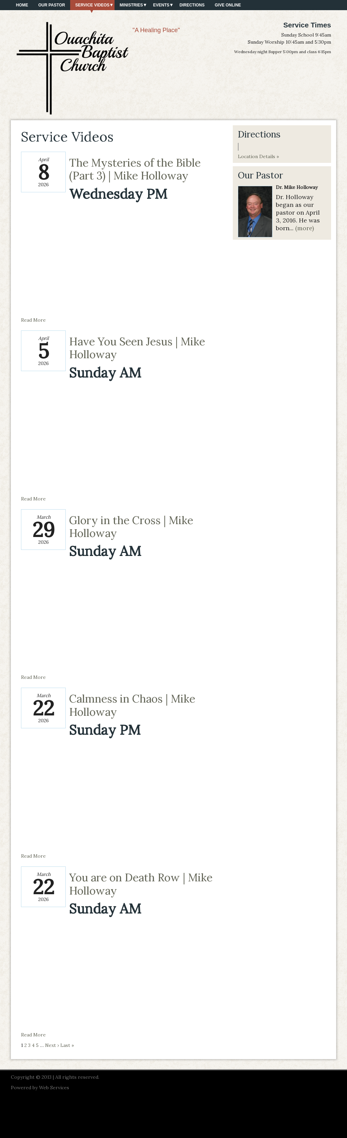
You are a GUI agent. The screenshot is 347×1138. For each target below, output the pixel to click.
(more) (304, 228)
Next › (52, 1045)
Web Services (54, 1088)
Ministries (131, 5)
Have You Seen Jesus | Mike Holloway (137, 348)
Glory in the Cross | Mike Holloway (131, 526)
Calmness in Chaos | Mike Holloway (132, 705)
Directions (192, 5)
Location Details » (258, 156)
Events (161, 5)
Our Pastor (51, 5)
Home (22, 5)
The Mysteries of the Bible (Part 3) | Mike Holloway (135, 169)
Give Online (228, 5)
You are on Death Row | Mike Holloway (140, 884)
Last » (67, 1045)
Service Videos (92, 5)
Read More (33, 320)
